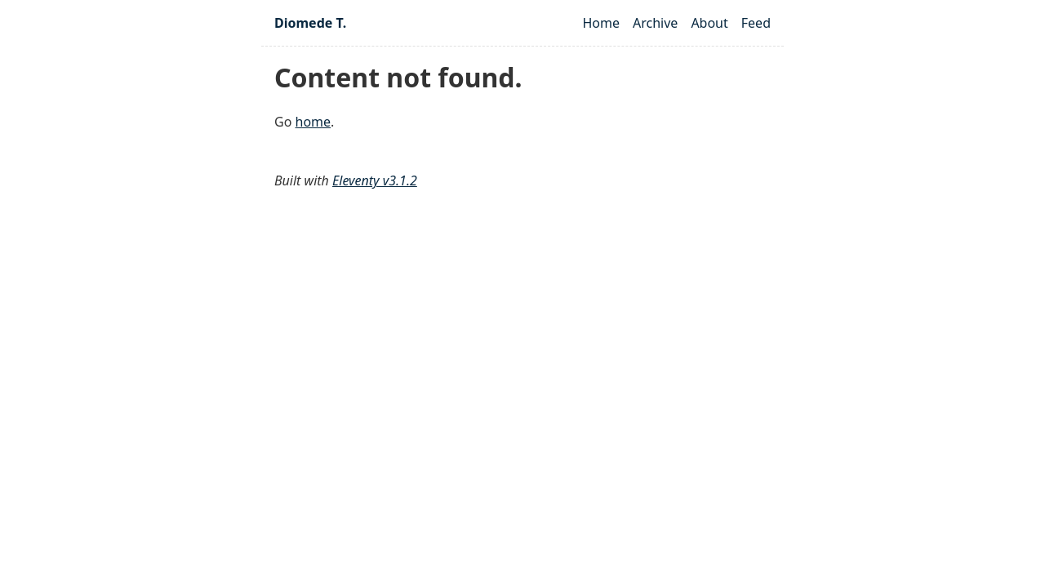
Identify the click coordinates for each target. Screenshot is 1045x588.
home (313, 122)
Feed (756, 23)
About (709, 23)
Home (601, 23)
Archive (655, 23)
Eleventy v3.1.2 (374, 180)
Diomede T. (310, 23)
